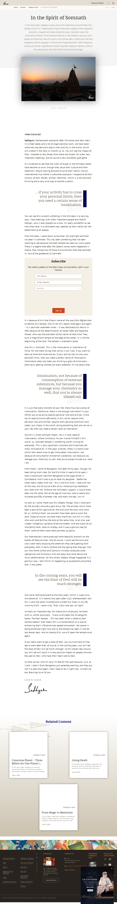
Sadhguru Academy (27, 858)
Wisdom (23, 7)
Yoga (4, 877)
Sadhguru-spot (33, 7)
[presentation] (58, 300)
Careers (23, 886)
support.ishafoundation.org (76, 866)
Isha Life (23, 871)
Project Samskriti (26, 882)
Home (16, 7)
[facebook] (3, 290)
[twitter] (3, 295)
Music (5, 867)
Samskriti (23, 867)
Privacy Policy (52, 898)
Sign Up (58, 311)
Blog (4, 863)
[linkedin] (3, 300)
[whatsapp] (4, 286)
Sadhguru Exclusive (10, 882)
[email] (3, 305)
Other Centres (70, 870)
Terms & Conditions (40, 898)
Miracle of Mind (8, 858)
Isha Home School (26, 863)
